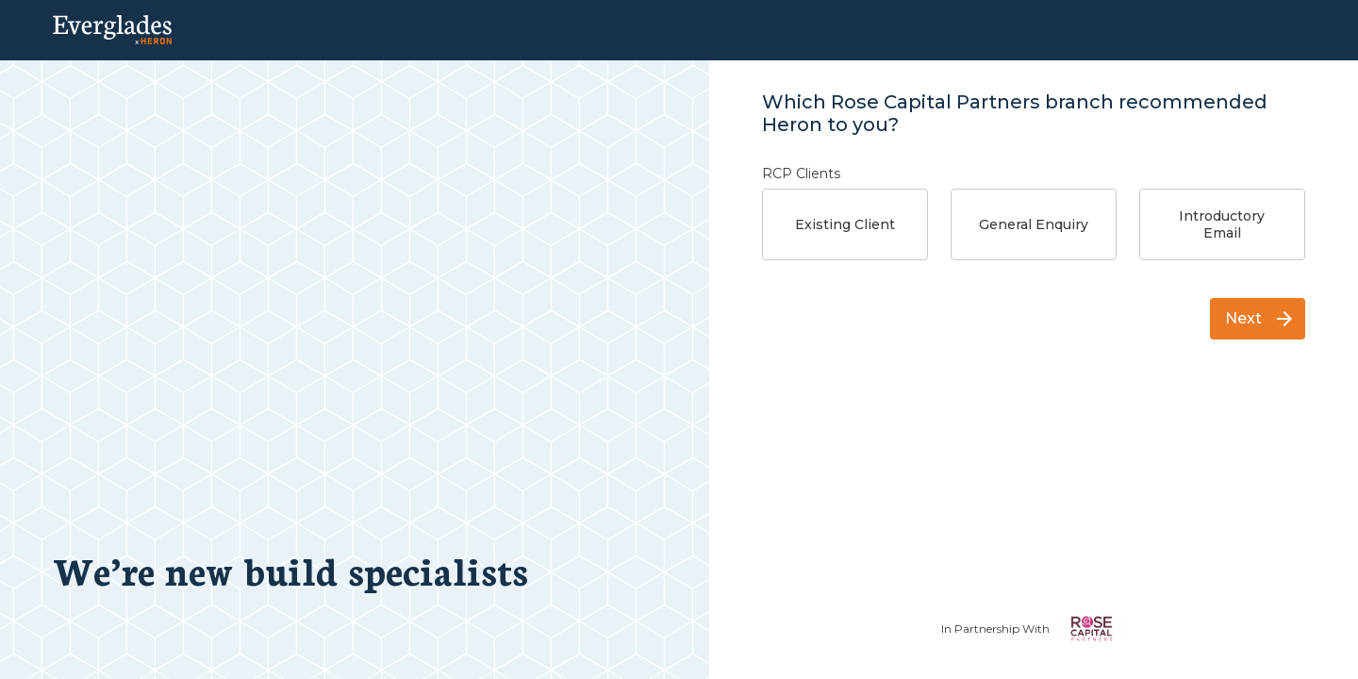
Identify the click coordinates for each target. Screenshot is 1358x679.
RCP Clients (801, 173)
